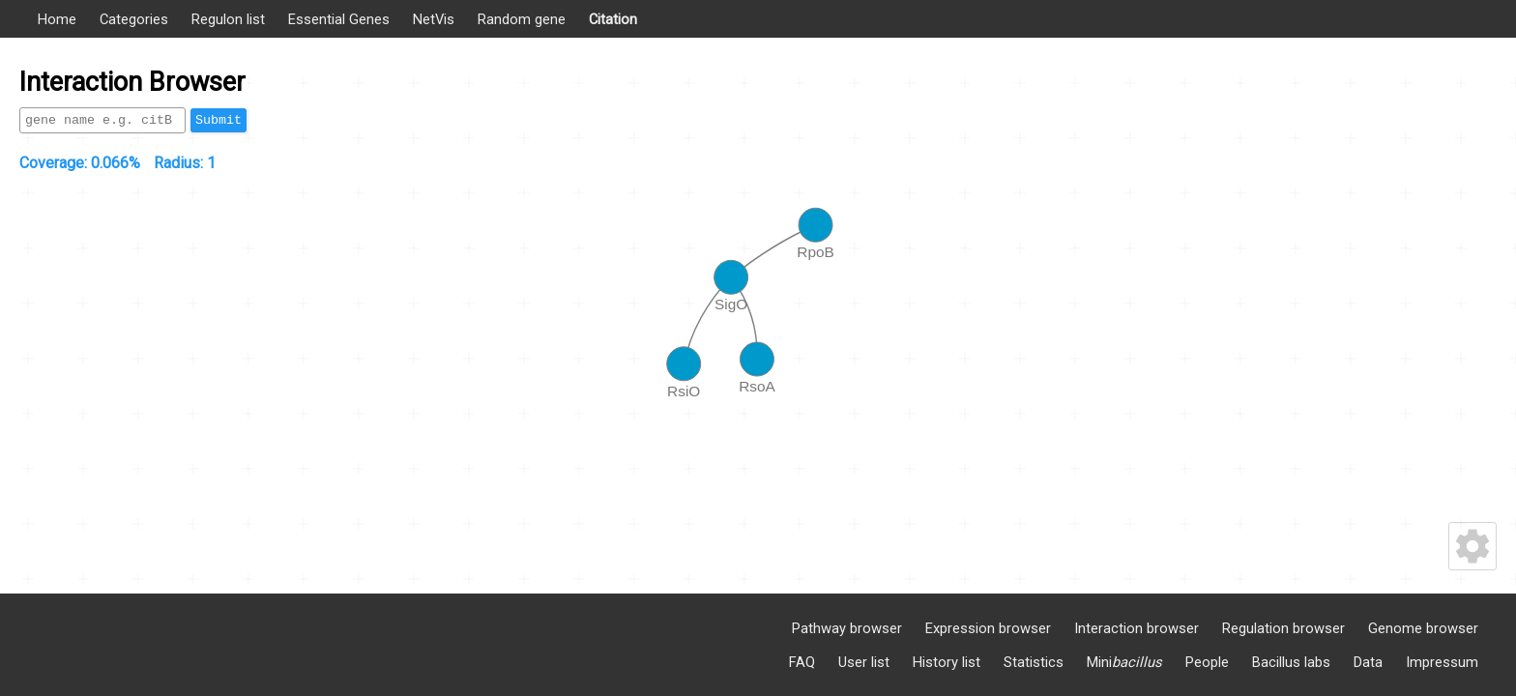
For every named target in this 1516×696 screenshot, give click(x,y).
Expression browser (988, 628)
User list (863, 662)
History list (946, 662)
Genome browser (1423, 628)
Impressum (1442, 662)
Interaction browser (1136, 628)
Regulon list (228, 19)
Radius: (185, 163)
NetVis (433, 19)
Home (57, 19)
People (1207, 662)
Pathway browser (847, 628)
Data (1368, 662)
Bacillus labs (1291, 662)
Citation (613, 19)
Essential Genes (339, 19)
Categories (134, 19)
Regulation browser (1283, 628)
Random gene (522, 19)
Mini (1124, 662)
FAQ (802, 662)
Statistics (1034, 662)
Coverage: (79, 163)
